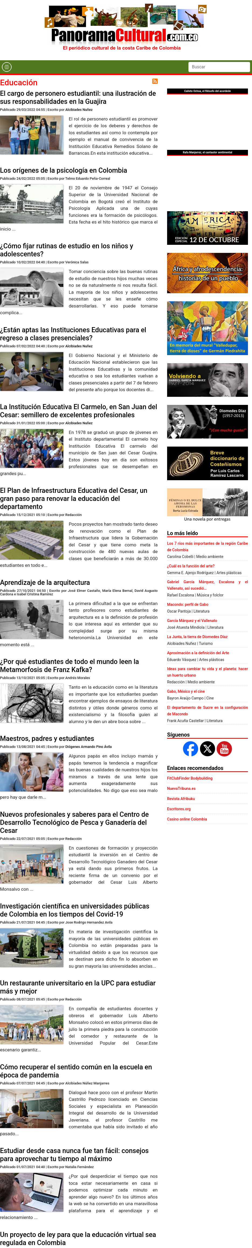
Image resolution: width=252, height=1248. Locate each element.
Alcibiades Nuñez (78, 110)
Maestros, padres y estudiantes (47, 739)
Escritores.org (179, 809)
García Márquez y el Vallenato (192, 620)
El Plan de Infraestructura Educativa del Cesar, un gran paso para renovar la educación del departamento (73, 499)
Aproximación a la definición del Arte (198, 653)
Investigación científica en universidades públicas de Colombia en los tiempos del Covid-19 (74, 910)
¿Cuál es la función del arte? (191, 566)
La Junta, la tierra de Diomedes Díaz (197, 637)
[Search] (219, 67)
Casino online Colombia (187, 819)
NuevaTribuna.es (181, 788)
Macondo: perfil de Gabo (187, 604)
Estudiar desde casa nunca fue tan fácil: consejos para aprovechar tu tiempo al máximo (74, 1155)
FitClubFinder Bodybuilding (190, 778)
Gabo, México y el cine (186, 691)
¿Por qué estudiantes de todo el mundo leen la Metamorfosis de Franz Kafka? (69, 666)
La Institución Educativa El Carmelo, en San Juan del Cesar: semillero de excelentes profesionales (78, 411)
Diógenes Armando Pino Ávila (88, 747)
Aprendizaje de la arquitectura (45, 582)
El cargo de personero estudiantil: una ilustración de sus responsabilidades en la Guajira (78, 97)
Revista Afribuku (181, 799)
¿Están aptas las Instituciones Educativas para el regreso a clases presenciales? (73, 334)
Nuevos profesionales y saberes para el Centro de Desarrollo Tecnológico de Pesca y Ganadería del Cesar (74, 823)
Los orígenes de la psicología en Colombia (63, 170)
